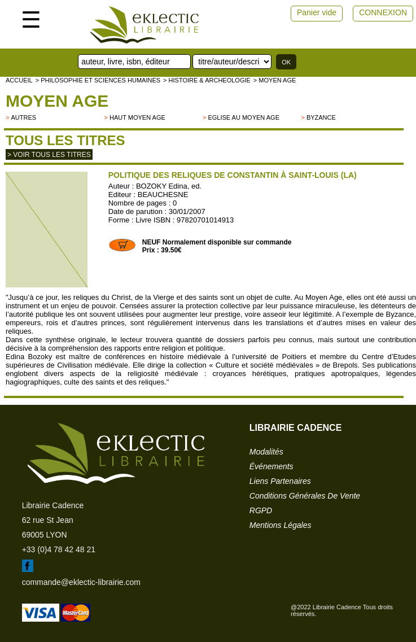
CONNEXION (383, 12)
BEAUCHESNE (163, 194)
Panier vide (316, 12)
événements (271, 466)
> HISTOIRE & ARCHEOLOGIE (207, 80)
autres (23, 117)
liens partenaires (280, 481)
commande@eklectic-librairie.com (81, 582)
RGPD (260, 510)
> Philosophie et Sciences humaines (98, 80)
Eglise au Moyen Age (243, 117)
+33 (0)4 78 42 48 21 (58, 549)
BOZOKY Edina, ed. (169, 186)
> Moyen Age (274, 80)
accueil (19, 80)
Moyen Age (57, 100)
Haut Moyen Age (137, 117)
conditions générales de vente (304, 495)
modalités (266, 451)
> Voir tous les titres (49, 155)
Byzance (321, 117)
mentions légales (280, 525)
